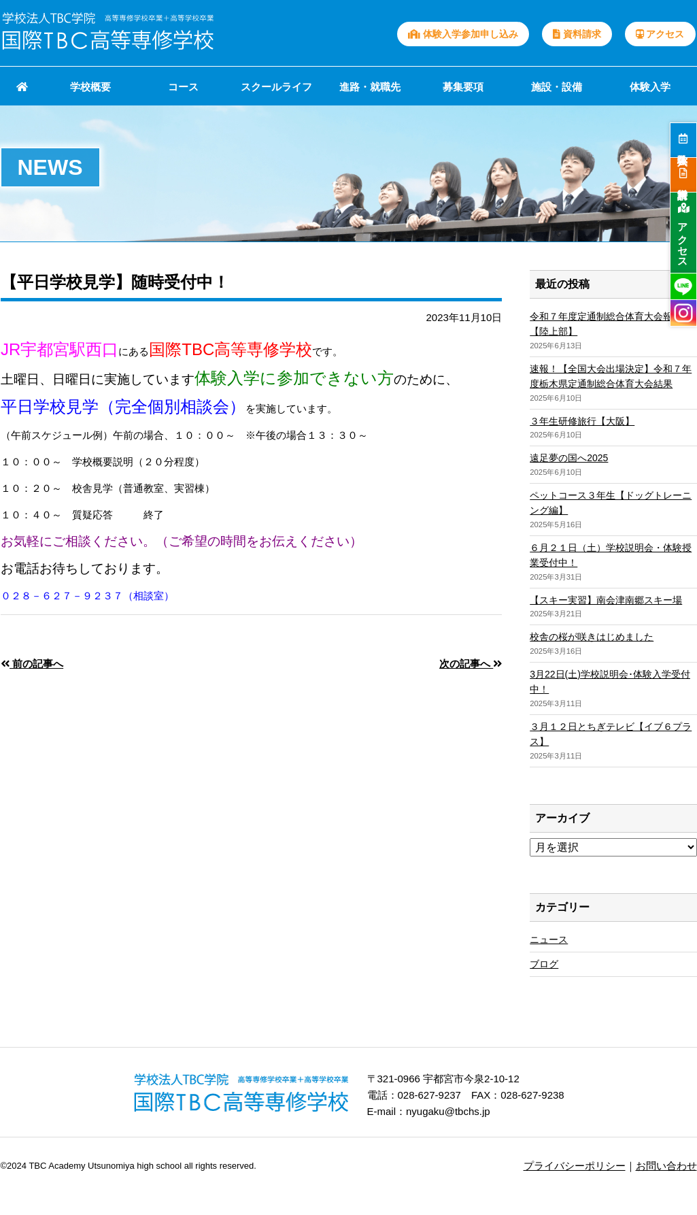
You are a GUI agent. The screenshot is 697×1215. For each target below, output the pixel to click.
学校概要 (90, 87)
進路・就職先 (370, 87)
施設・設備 (556, 87)
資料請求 (577, 34)
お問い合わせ (666, 1165)
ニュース (549, 939)
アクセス (660, 34)
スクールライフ (276, 87)
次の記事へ (470, 663)
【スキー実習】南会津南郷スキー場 (606, 600)
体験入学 (650, 87)
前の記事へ (32, 663)
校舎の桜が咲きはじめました (591, 636)
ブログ (544, 964)
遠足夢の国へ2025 (569, 457)
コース (183, 87)
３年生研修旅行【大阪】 (582, 421)
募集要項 (463, 87)
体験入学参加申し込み (463, 34)
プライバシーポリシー (575, 1165)
